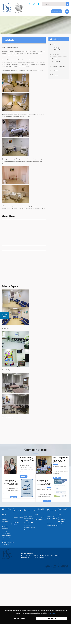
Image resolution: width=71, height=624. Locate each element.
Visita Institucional (6, 533)
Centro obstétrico (28, 516)
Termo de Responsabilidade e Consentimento (8, 543)
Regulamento (61, 521)
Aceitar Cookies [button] (51, 618)
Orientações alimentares (52, 520)
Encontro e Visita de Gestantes (28, 519)
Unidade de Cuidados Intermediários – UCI (29, 524)
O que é (59, 514)
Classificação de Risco (52, 516)
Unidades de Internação (58, 66)
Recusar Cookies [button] (19, 618)
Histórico (4, 517)
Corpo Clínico (56, 54)
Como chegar (5, 531)
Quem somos (4, 514)
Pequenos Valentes (28, 529)
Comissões (4, 519)
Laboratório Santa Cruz (41, 519)
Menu (67, 11)
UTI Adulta (55, 71)
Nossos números (5, 521)
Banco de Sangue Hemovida (42, 517)
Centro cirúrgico (56, 45)
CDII (37, 514)
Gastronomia (58, 61)
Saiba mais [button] (51, 613)
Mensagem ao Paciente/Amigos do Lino (52, 524)
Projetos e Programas (6, 535)
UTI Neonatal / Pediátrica (29, 527)
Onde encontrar (61, 519)
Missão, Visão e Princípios (7, 524)
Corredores (55, 75)
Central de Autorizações (52, 518)
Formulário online (62, 524)
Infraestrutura (55, 39)
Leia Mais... (24, 476)
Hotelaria (54, 58)
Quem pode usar (61, 517)
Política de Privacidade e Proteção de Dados (7, 539)
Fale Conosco (56, 11)
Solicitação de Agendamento (58, 48)
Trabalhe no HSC (5, 528)
